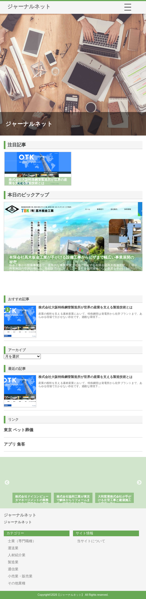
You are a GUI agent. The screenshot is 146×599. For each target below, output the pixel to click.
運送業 (13, 548)
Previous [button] (7, 482)
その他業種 (16, 583)
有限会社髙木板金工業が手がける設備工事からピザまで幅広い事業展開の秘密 (71, 259)
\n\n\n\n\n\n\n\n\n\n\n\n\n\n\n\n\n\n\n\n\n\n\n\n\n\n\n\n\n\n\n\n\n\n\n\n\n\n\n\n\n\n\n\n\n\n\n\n (22, 356)
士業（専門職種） (22, 541)
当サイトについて (91, 541)
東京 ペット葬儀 (18, 430)
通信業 (13, 569)
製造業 (13, 562)
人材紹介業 (16, 555)
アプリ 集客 (14, 444)
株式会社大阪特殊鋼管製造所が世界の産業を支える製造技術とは (85, 307)
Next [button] (139, 482)
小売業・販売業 (20, 576)
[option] (33, 482)
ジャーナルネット (29, 6)
